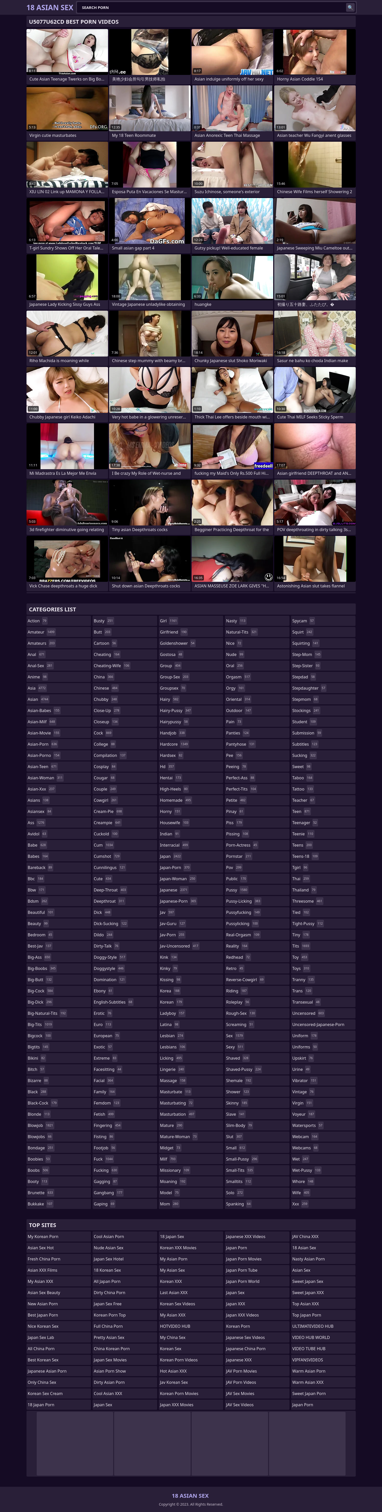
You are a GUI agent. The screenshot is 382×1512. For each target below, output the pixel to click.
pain (234, 722)
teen (301, 811)
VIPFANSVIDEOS (307, 1360)
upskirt (303, 1058)
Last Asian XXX (174, 1292)
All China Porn (41, 1348)
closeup (106, 722)
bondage (41, 1148)
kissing (170, 979)
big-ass (39, 957)
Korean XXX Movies (178, 1248)
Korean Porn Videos (179, 1360)
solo (235, 1193)
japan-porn (175, 867)
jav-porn (173, 935)
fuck (104, 1159)
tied (301, 912)
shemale (239, 1080)
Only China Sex (42, 1382)
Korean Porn (238, 1326)
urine (301, 1069)
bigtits (38, 1047)
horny (170, 811)
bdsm (38, 901)
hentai (171, 778)
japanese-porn (178, 901)
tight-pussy (308, 923)
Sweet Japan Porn (309, 1393)
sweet (302, 766)
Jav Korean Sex (174, 1382)
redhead (238, 957)
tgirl (300, 867)
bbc (36, 879)
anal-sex (41, 665)
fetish (104, 1114)
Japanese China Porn (246, 1348)
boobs (38, 1170)
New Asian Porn (43, 1304)
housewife (175, 822)
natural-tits (242, 632)
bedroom (41, 935)
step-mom (307, 654)
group (171, 665)
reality (237, 946)
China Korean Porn (112, 1348)
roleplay (238, 1002)
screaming (240, 1024)
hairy (170, 699)
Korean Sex (170, 1348)
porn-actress (242, 845)
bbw (37, 890)
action (38, 621)
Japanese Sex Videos (245, 1337)
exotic (103, 1047)
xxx (300, 1204)
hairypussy (174, 722)
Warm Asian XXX (307, 1382)
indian (170, 834)
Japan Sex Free (108, 1304)
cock (103, 733)
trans (302, 991)
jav (167, 912)
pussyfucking (243, 912)
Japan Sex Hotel (109, 1259)
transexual (306, 1002)
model (170, 1193)
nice (234, 643)
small (236, 1148)
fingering (108, 1125)
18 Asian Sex (304, 1248)
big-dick (40, 1002)
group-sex (175, 677)
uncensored (308, 1013)
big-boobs (42, 968)
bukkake (41, 1204)
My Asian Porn (174, 1259)
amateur (42, 632)
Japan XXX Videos (242, 1315)
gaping (104, 1204)
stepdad (304, 677)
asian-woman (46, 778)
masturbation (177, 1114)
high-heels (174, 789)
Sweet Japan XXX (308, 1292)
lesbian (172, 1036)
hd (167, 766)
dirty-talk (107, 946)
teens (302, 845)
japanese (174, 890)
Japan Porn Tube (241, 1270)
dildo (103, 935)
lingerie (172, 1069)
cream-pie (108, 811)
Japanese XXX (239, 1360)
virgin (302, 1103)
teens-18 (305, 856)
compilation (110, 755)
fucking (106, 1170)
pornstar (239, 856)
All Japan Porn (107, 1281)
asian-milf (42, 722)
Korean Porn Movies (179, 1393)
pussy (237, 890)
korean (171, 1002)
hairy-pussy (176, 710)
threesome (307, 901)
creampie (108, 822)
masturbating (177, 1103)
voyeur (303, 1114)
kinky (169, 968)
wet (300, 1159)
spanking (239, 1204)
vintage (303, 1092)
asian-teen (43, 766)
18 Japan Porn (41, 1405)
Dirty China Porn (109, 1292)
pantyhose (241, 744)
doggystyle (109, 968)
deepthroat (109, 901)
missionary (175, 1170)
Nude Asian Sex (108, 1248)
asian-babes (44, 710)
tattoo (303, 789)
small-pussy (242, 1159)
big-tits (40, 1024)
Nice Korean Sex (43, 1326)
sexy (235, 1047)
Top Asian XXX (305, 1304)
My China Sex (173, 1337)
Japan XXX (235, 1304)
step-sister (306, 665)
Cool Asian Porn (109, 1236)
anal (37, 654)
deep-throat (110, 890)
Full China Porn (108, 1326)
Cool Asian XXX (108, 1393)
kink (169, 957)
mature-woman (179, 1136)
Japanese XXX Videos (245, 1236)
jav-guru (173, 923)
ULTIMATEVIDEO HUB (313, 1326)
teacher (303, 800)
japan (171, 856)
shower (238, 1092)
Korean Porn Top (110, 1315)
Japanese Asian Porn (47, 1371)
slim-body (239, 1125)
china (104, 677)
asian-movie (44, 733)
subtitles (305, 744)
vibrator (305, 1080)
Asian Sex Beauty (44, 1292)
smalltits (239, 1181)
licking (171, 1058)
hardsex (172, 755)
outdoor (239, 710)
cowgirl (106, 800)
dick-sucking (111, 923)
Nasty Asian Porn (308, 1259)
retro (235, 968)
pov (234, 867)
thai (301, 879)
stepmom (305, 699)
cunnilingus (110, 867)
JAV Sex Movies (240, 1393)
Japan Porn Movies (243, 1259)
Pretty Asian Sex (109, 1337)
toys (301, 968)
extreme (105, 1058)
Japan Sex (103, 1405)
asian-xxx (42, 789)
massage (173, 1080)
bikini (37, 1058)
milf (168, 1159)
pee (234, 755)
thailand (304, 890)
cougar (105, 778)
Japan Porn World (242, 1281)
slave (236, 1114)
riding (237, 991)
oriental (238, 699)
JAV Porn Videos (241, 1382)
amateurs (42, 643)
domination (110, 979)
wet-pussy (307, 1170)
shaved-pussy (244, 1069)
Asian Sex (301, 1270)
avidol (37, 834)
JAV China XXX (305, 1236)
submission (307, 733)
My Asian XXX (40, 1281)
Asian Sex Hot (41, 1248)
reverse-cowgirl (245, 979)
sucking (304, 755)
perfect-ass (240, 778)
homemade (176, 800)
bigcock (40, 1036)
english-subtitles (114, 1002)
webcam (305, 1136)
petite (236, 800)
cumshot (107, 856)
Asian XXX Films (43, 1270)
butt (103, 632)
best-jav (40, 946)
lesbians (173, 1047)
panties (238, 733)
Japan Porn (236, 1248)
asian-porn (43, 744)
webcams (305, 1148)
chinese (106, 688)
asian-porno (44, 755)
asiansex (40, 811)
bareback (41, 867)
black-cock (43, 1103)
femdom (107, 1103)
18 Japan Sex (172, 1236)
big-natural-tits (47, 1013)
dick (103, 912)
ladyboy (173, 1013)
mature (171, 1125)
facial (104, 1080)
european (107, 1036)
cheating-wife (112, 665)
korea (170, 991)
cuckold (106, 834)
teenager (305, 822)
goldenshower (178, 643)
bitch (36, 1069)
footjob (105, 1148)
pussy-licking (243, 901)
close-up (107, 710)
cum (104, 845)
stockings (306, 710)
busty (104, 621)
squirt (302, 632)
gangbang (109, 1193)
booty (38, 1181)
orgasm (238, 677)
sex (235, 1036)
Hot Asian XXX (173, 1371)
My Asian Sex (172, 1270)
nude (235, 654)
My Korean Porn (43, 1236)
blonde (39, 1114)
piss (234, 822)
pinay (235, 811)
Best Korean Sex (43, 1360)
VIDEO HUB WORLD (311, 1337)
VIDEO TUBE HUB (308, 1348)
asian (39, 699)
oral (235, 665)
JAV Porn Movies (241, 1371)
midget (170, 1148)
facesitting (108, 1069)
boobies (39, 1159)
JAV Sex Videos (240, 1405)
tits (301, 946)
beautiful (41, 912)
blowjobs (40, 1136)
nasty (236, 621)
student (304, 722)
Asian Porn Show (110, 1371)
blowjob (41, 1125)
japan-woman (178, 879)
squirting (306, 643)
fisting (104, 1136)
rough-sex (241, 1013)
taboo (303, 778)
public (236, 879)
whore (303, 1181)
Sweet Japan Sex (307, 1281)
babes (38, 856)
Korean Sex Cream (45, 1393)
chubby (106, 699)
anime (38, 677)
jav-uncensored (180, 946)
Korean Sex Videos (177, 1304)
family (105, 1092)
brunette (41, 1193)
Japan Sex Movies (110, 1360)
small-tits (240, 1170)
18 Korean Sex (107, 1270)
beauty (38, 923)
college (105, 744)
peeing (236, 766)
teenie (303, 834)
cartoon (105, 643)
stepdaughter (309, 688)
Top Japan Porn (306, 1315)
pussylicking (242, 923)
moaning (173, 1181)
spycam (303, 621)
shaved (237, 1058)
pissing (237, 834)
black (37, 1092)
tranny (303, 979)
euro (103, 1024)
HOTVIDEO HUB (175, 1326)
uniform (305, 1036)
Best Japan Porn (43, 1315)
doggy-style (110, 957)
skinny (237, 1103)
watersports (308, 1125)
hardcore (174, 744)
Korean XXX (171, 1281)
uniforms (305, 1047)
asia (37, 688)
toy (300, 957)
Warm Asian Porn (308, 1371)
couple (105, 789)
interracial (174, 845)
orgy (235, 688)
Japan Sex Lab (41, 1337)
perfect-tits (241, 789)
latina (170, 1024)
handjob (173, 733)
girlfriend (174, 632)
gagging (106, 1181)
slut (234, 1136)
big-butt (40, 979)
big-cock (41, 991)
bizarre (38, 1080)
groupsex (173, 688)
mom (170, 1204)
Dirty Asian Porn (109, 1382)
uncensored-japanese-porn (318, 1026)
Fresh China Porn (44, 1259)
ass (37, 822)
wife (301, 1193)
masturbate (176, 1092)
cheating (107, 654)
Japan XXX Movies (176, 1405)
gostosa (171, 654)
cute (103, 879)
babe (37, 845)
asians (39, 800)
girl (169, 621)
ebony (103, 991)
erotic (103, 1013)
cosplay (105, 766)
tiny (301, 935)
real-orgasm (243, 935)
